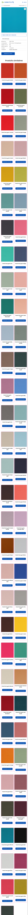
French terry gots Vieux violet (20, 792)
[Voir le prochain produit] (26, 5)
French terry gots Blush (20, 158)
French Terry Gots (13, 49)
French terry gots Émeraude (7, 316)
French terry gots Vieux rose (20, 316)
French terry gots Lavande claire (20, 528)
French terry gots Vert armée (7, 818)
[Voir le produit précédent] (2, 5)
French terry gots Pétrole (7, 844)
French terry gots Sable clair (7, 449)
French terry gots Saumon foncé (20, 686)
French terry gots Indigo (20, 263)
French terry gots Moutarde (7, 184)
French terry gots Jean (7, 739)
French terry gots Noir (21, 844)
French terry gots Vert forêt (21, 369)
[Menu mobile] (24, 2)
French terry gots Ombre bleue (20, 210)
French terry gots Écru (7, 870)
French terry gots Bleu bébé (7, 342)
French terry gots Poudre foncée (7, 528)
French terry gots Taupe (7, 369)
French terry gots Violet (20, 870)
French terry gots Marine (20, 475)
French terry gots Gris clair (21, 607)
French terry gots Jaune (20, 634)
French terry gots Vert (7, 263)
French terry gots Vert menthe (21, 765)
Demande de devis (8, 53)
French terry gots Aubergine (20, 818)
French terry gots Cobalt (20, 580)
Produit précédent (6, 5)
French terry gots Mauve (20, 739)
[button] (25, 9)
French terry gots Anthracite (7, 237)
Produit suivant (22, 5)
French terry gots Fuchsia (7, 659)
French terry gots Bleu (21, 395)
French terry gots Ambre (20, 80)
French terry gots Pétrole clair (20, 660)
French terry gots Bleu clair (21, 449)
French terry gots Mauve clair (7, 581)
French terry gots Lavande (7, 396)
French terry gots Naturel (7, 686)
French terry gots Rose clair (7, 607)
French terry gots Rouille (7, 80)
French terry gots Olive (20, 896)
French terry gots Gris (7, 422)
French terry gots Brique (7, 555)
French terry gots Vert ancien (7, 210)
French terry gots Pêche (20, 502)
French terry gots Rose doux (21, 289)
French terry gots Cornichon (20, 106)
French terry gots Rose (21, 237)
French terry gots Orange (7, 765)
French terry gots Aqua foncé (20, 422)
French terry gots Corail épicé (7, 896)
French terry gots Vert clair (7, 289)
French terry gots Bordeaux (7, 713)
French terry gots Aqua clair (7, 475)
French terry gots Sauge (20, 132)
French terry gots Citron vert (20, 184)
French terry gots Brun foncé (7, 502)
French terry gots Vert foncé (21, 713)
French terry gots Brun (7, 634)
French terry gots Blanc (20, 555)
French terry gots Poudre (7, 158)
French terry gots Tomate (7, 132)
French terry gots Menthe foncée (20, 342)
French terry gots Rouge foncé (7, 106)
